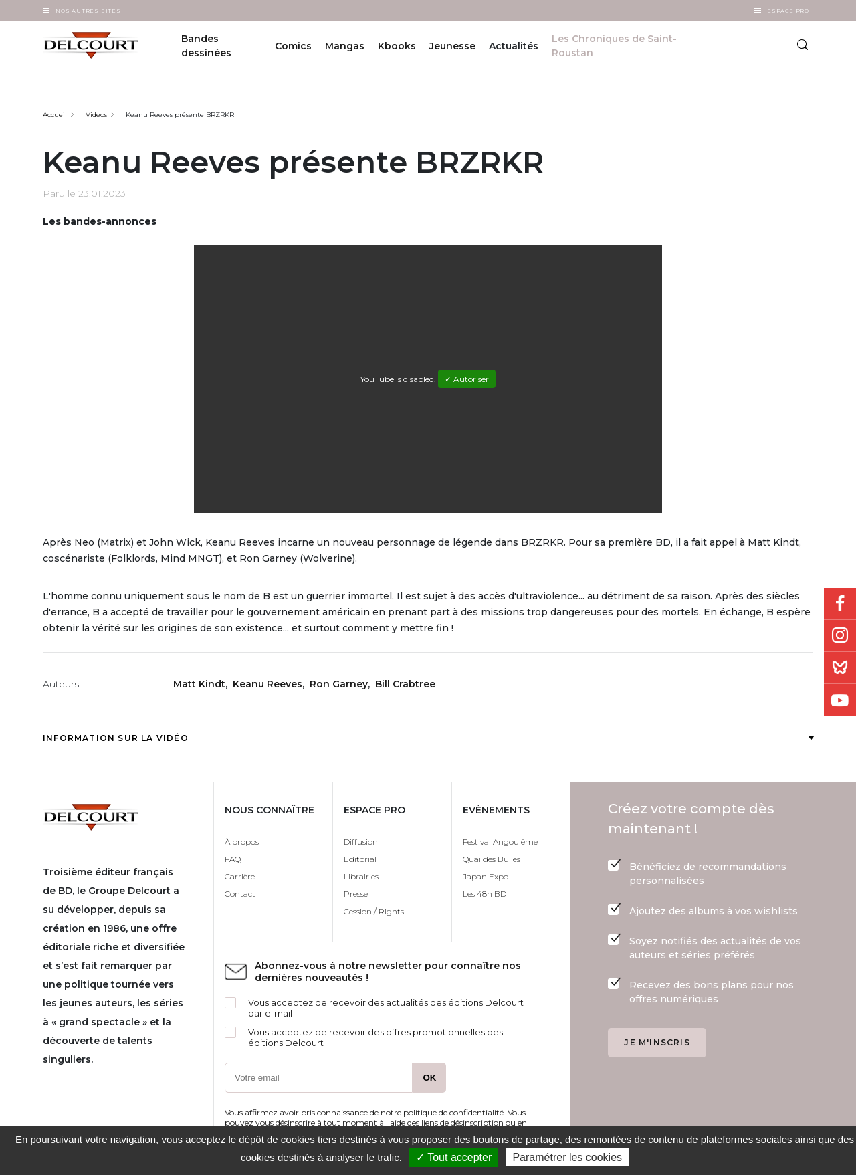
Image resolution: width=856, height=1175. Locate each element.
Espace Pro (788, 10)
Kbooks (397, 46)
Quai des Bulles (491, 859)
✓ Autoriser (467, 379)
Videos (96, 114)
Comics (293, 46)
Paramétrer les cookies (567, 1157)
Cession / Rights (374, 911)
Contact (240, 894)
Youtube (840, 700)
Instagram (840, 636)
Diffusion (361, 842)
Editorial (360, 859)
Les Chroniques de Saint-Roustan (614, 46)
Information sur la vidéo (428, 738)
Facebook (840, 604)
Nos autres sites (88, 10)
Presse (356, 894)
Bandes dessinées (206, 46)
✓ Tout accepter (454, 1157)
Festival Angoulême (500, 842)
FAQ (233, 859)
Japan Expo (485, 876)
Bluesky (840, 668)
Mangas (344, 46)
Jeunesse (452, 46)
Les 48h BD (484, 894)
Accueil (55, 114)
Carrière (240, 876)
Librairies (361, 876)
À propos (242, 842)
